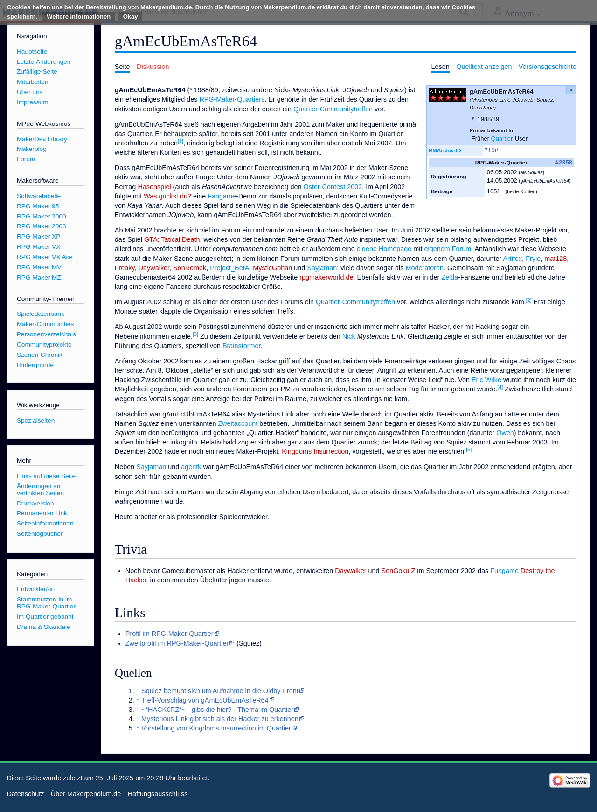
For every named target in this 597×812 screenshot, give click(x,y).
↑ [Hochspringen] (137, 691)
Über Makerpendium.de (86, 794)
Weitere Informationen (79, 16)
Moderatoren (424, 268)
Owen (505, 433)
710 (490, 150)
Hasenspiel (154, 187)
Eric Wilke (486, 379)
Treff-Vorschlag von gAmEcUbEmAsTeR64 (205, 700)
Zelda (449, 277)
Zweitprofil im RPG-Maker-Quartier (177, 643)
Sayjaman (322, 268)
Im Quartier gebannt (45, 616)
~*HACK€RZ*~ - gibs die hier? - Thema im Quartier (217, 709)
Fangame (222, 196)
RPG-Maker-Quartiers (231, 99)
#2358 (563, 162)
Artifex (512, 258)
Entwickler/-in (36, 589)
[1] (180, 141)
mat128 (555, 258)
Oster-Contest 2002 (333, 187)
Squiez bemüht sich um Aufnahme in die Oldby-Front (219, 691)
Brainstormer (241, 345)
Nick (348, 336)
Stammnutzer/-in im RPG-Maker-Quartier (46, 603)
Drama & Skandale (43, 626)
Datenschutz (25, 794)
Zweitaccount (237, 423)
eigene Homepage (384, 248)
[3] (195, 334)
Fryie (533, 258)
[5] (469, 449)
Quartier (502, 138)
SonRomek (189, 268)
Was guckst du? (167, 196)
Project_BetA (229, 268)
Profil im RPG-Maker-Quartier (169, 633)
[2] (529, 300)
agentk (191, 467)
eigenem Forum (448, 248)
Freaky (125, 268)
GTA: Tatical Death (172, 239)
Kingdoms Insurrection (315, 451)
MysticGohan (272, 268)
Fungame (504, 570)
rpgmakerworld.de (326, 277)
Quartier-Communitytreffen (333, 109)
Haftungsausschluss (158, 794)
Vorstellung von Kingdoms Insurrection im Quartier (216, 728)
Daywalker (154, 268)
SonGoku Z (399, 570)
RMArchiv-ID (445, 150)
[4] (500, 387)
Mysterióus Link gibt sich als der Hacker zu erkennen (219, 719)
